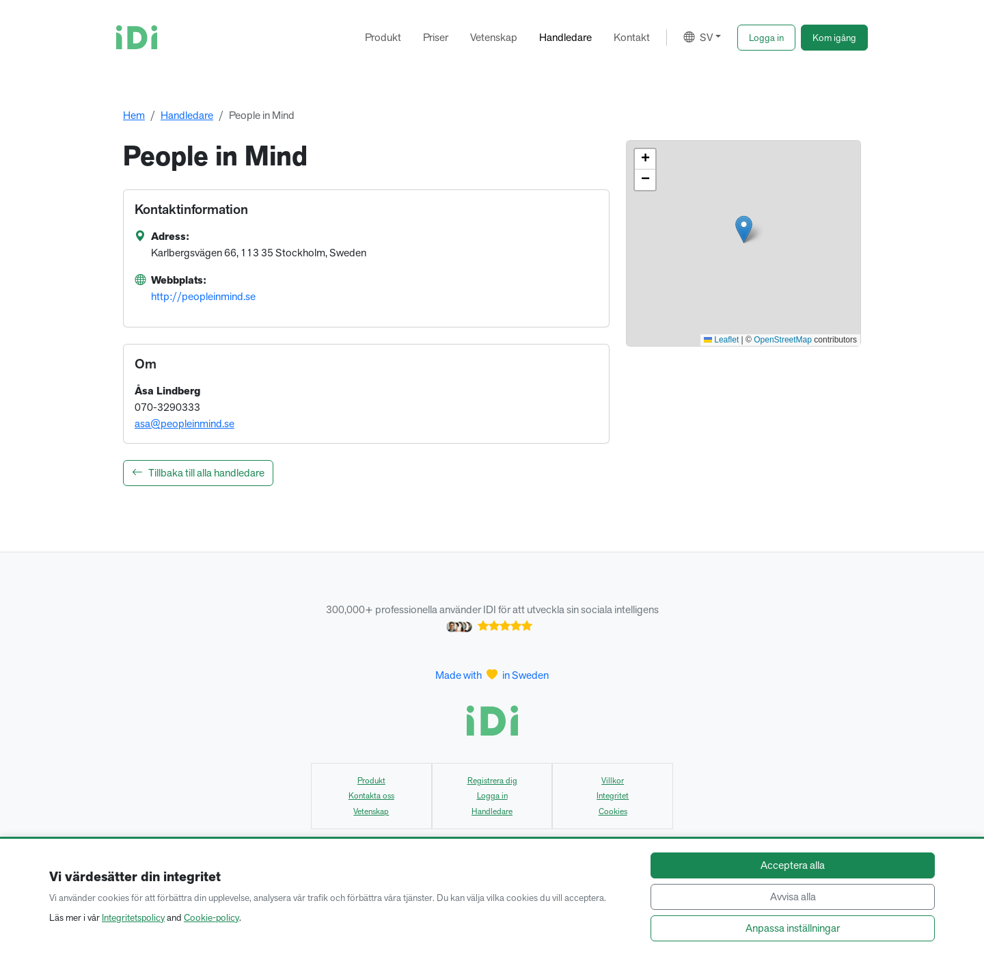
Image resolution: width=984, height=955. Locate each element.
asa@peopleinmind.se (184, 423)
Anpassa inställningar (793, 928)
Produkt (383, 37)
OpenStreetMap (783, 340)
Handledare (565, 37)
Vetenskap (493, 37)
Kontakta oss (371, 795)
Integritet (613, 795)
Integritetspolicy (133, 917)
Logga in (492, 795)
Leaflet (721, 340)
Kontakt (632, 37)
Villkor (612, 780)
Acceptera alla (793, 865)
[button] (766, 38)
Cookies (613, 811)
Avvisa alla (793, 896)
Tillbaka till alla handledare (198, 473)
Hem (134, 115)
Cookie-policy (211, 917)
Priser (435, 37)
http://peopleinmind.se (203, 296)
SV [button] (698, 37)
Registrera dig (492, 780)
